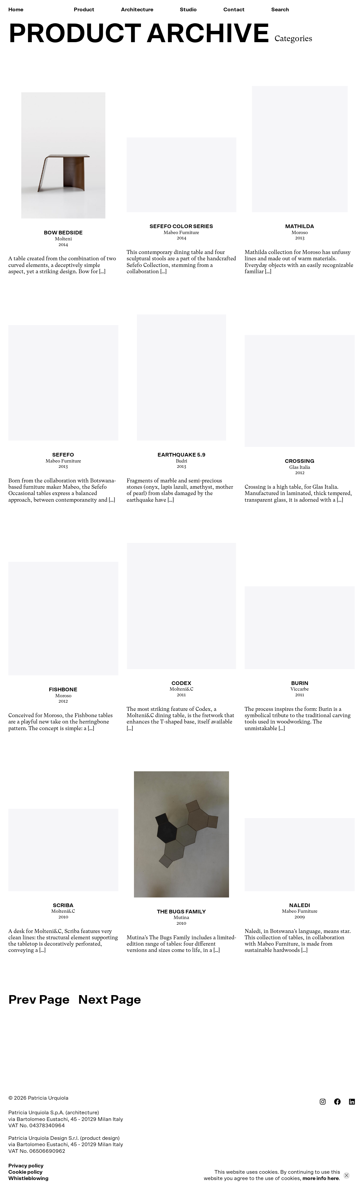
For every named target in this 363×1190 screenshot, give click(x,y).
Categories (293, 38)
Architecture (137, 9)
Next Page (109, 1000)
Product (84, 9)
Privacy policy (26, 1165)
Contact (234, 9)
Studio (188, 9)
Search (280, 9)
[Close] (346, 1175)
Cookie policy (25, 1172)
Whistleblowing (28, 1178)
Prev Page (39, 1000)
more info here (320, 1178)
